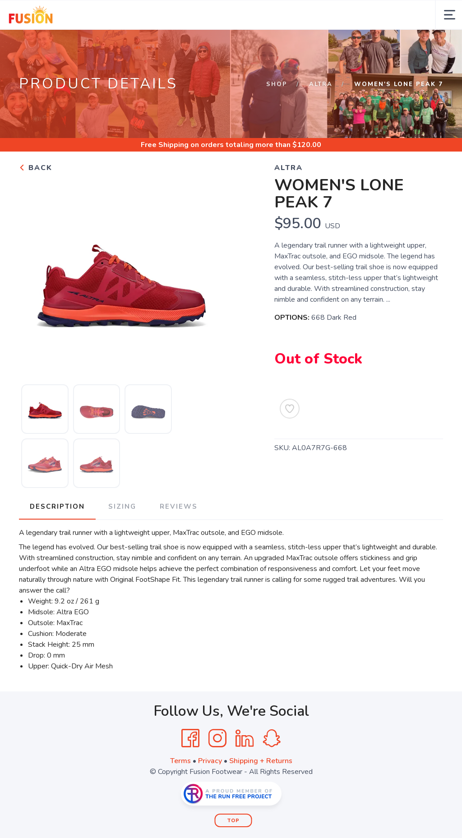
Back (35, 168)
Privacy (210, 761)
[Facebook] (190, 738)
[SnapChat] (271, 738)
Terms (180, 761)
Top (233, 820)
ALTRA (321, 84)
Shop (276, 84)
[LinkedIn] (244, 738)
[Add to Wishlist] (290, 409)
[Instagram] (217, 738)
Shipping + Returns (260, 761)
